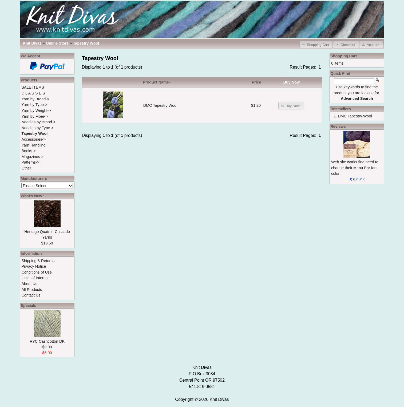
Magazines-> (32, 157)
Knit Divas (219, 399)
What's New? (32, 196)
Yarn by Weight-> (36, 110)
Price (256, 82)
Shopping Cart (343, 56)
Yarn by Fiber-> (34, 116)
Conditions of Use (36, 272)
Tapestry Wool (86, 43)
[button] (316, 44)
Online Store (57, 43)
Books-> (28, 151)
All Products (31, 289)
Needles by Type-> (37, 128)
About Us (29, 284)
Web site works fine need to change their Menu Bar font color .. (354, 168)
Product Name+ (157, 82)
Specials (28, 305)
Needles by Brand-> (38, 122)
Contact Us (30, 295)
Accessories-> (33, 139)
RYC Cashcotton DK (47, 341)
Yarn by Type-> (34, 104)
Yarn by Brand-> (35, 99)
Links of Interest (35, 278)
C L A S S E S (33, 93)
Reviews (338, 126)
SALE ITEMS (32, 87)
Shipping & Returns (37, 261)
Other (26, 168)
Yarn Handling (33, 145)
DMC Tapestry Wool (160, 105)
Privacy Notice (33, 266)
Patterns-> (30, 162)
